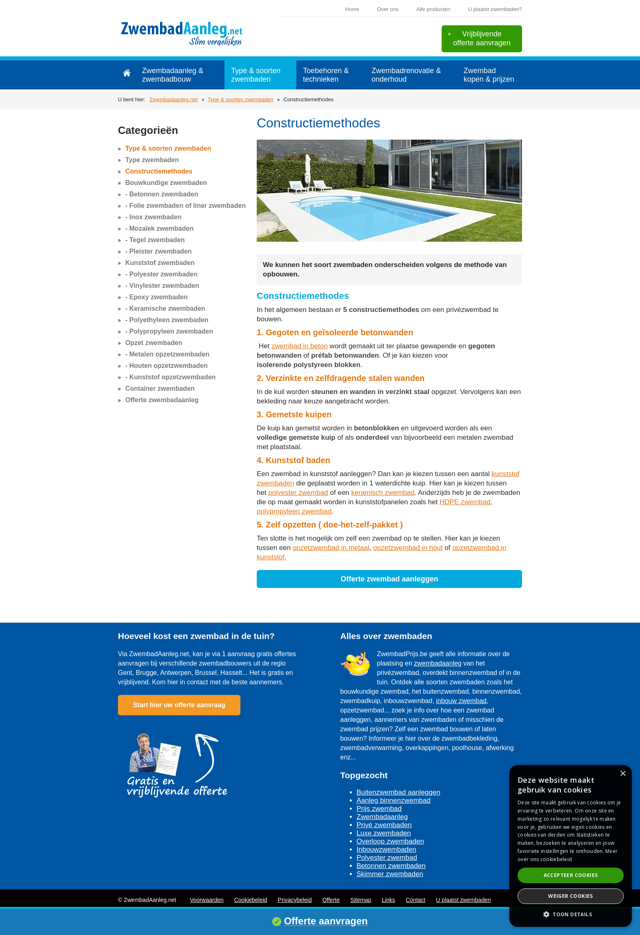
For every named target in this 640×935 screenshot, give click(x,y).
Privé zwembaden (384, 825)
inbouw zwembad (461, 700)
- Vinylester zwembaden (162, 285)
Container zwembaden (160, 388)
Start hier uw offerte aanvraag (179, 704)
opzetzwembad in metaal (331, 548)
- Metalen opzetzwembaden (167, 354)
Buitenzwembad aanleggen (398, 792)
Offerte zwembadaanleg (162, 399)
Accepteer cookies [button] (571, 875)
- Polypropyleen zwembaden (169, 331)
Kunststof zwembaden (160, 262)
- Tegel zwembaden (155, 239)
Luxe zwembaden (384, 833)
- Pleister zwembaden (158, 251)
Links (388, 900)
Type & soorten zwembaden (255, 75)
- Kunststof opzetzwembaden (170, 377)
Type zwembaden (152, 159)
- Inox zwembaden (153, 217)
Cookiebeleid (250, 900)
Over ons (388, 9)
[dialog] (570, 846)
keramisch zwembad (383, 492)
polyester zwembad (298, 492)
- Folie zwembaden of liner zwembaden (185, 205)
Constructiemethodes (158, 171)
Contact (415, 900)
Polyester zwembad (387, 858)
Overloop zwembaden (390, 841)
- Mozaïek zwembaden (159, 228)
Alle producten (433, 9)
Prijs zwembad (379, 809)
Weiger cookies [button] (570, 896)
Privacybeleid (295, 900)
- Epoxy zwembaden (156, 297)
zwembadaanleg (438, 663)
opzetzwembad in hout (407, 548)
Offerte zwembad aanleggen (389, 579)
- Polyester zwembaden (161, 274)
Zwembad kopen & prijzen (489, 75)
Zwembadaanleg (382, 817)
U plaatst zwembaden (463, 900)
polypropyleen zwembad (294, 511)
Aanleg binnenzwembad (394, 800)
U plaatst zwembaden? (495, 9)
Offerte (331, 900)
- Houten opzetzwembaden (166, 365)
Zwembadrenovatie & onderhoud (406, 75)
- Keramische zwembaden (165, 308)
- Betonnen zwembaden (161, 194)
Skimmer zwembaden (390, 874)
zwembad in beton (299, 346)
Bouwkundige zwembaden (166, 182)
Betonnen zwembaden (391, 866)
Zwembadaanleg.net (173, 99)
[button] (571, 914)
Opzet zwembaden (153, 342)
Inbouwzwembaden (386, 849)
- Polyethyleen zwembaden (167, 319)
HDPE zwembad (465, 502)
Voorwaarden (207, 900)
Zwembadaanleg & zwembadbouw (172, 75)
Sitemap (360, 900)
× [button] (623, 774)
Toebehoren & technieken (326, 75)
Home (352, 9)
